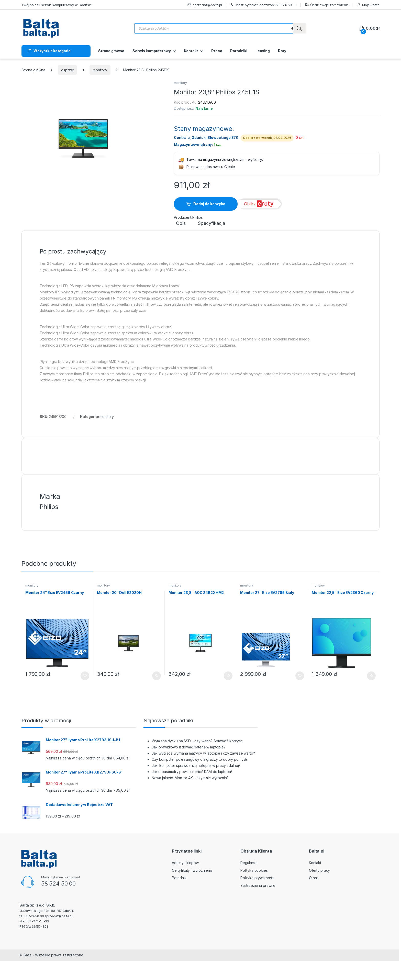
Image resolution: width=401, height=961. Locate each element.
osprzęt (67, 70)
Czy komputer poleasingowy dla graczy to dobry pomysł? (200, 759)
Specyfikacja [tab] (211, 223)
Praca (216, 51)
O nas (313, 878)
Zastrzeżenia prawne (257, 885)
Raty (282, 51)
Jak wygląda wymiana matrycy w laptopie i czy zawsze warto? (203, 753)
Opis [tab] (180, 223)
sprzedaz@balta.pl (204, 5)
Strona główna (111, 51)
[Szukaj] (299, 28)
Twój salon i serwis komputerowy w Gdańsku (57, 5)
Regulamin (249, 862)
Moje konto (368, 5)
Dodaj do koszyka (209, 204)
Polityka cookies (254, 870)
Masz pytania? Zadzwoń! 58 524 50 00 (263, 5)
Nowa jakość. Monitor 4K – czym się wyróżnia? (190, 778)
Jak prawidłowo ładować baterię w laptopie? (189, 747)
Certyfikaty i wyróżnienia (192, 870)
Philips (197, 217)
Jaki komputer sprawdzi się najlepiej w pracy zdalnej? (196, 765)
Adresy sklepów (185, 862)
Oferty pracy (319, 870)
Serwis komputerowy (151, 51)
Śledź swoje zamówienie (327, 5)
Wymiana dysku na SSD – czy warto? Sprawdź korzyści (197, 741)
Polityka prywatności (257, 878)
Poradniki (238, 51)
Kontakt (191, 51)
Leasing (262, 51)
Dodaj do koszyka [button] (85, 675)
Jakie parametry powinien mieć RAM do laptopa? (192, 771)
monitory (100, 70)
